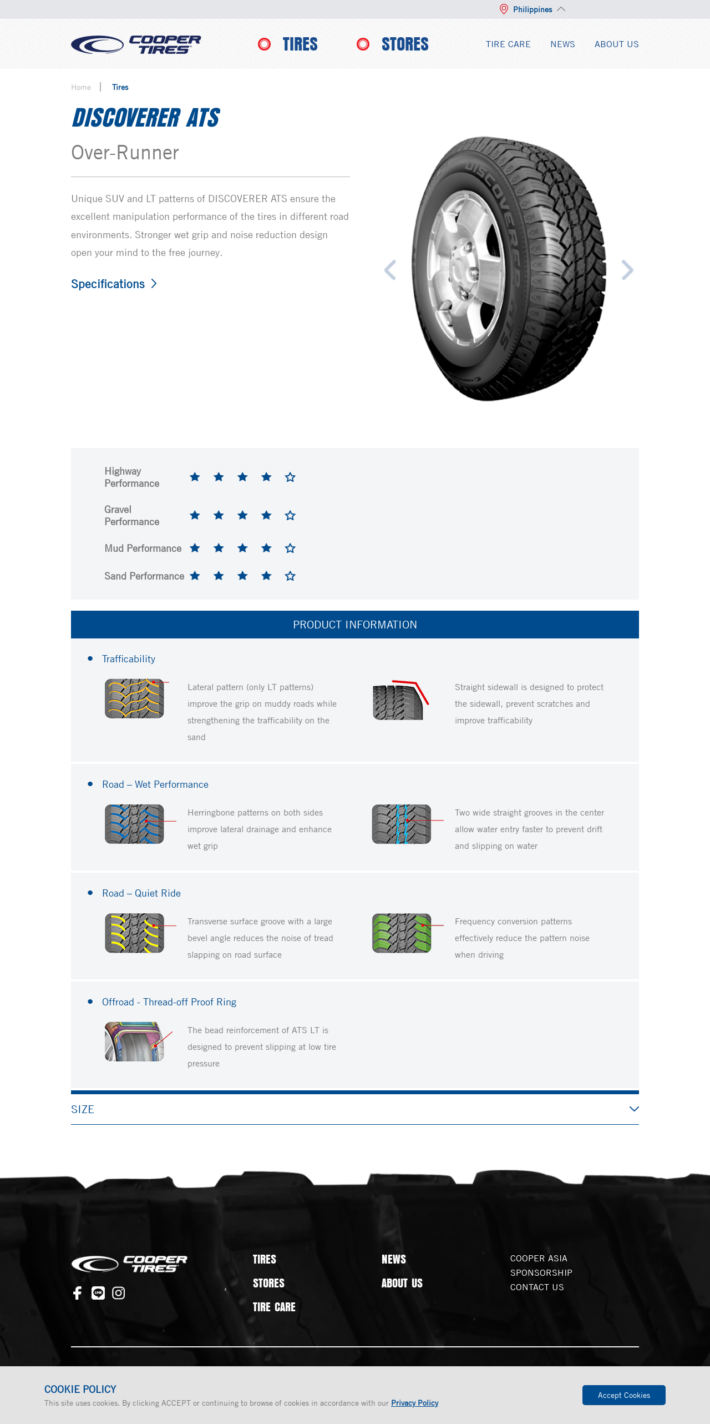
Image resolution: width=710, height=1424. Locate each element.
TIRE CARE (508, 43)
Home (81, 87)
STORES (405, 43)
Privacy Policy (414, 1402)
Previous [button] (390, 270)
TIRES (300, 43)
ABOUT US (617, 43)
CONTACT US (537, 1286)
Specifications (107, 283)
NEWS (562, 43)
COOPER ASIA (538, 1258)
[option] (509, 270)
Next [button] (628, 270)
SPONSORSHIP (541, 1272)
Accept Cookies (624, 1395)
